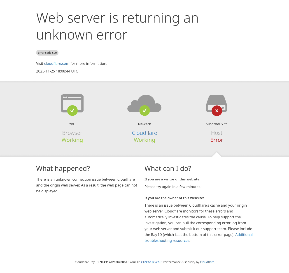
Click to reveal (150, 262)
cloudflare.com (56, 63)
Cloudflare (144, 132)
